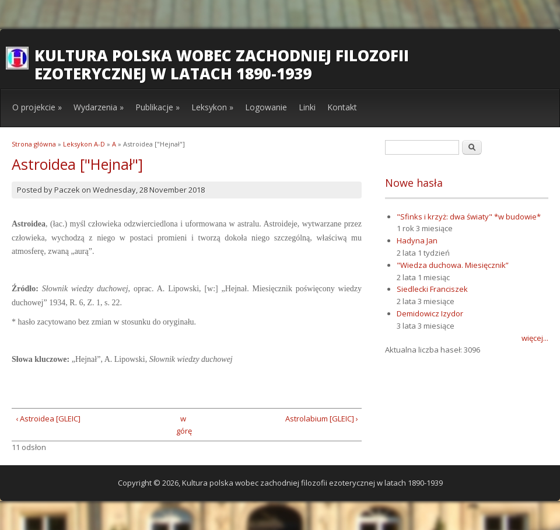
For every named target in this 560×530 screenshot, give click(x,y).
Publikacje (157, 107)
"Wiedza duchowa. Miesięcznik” (453, 265)
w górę (183, 424)
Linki (307, 107)
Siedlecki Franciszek (432, 289)
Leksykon (212, 107)
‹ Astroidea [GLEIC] (48, 418)
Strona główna (34, 144)
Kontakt (342, 107)
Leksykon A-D (84, 144)
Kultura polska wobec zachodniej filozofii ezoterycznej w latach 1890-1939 (221, 64)
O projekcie (37, 107)
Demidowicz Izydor (430, 313)
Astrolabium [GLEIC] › (321, 418)
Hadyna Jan (417, 240)
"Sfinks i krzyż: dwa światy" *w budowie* (469, 216)
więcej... (535, 338)
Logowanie (266, 107)
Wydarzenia (99, 107)
